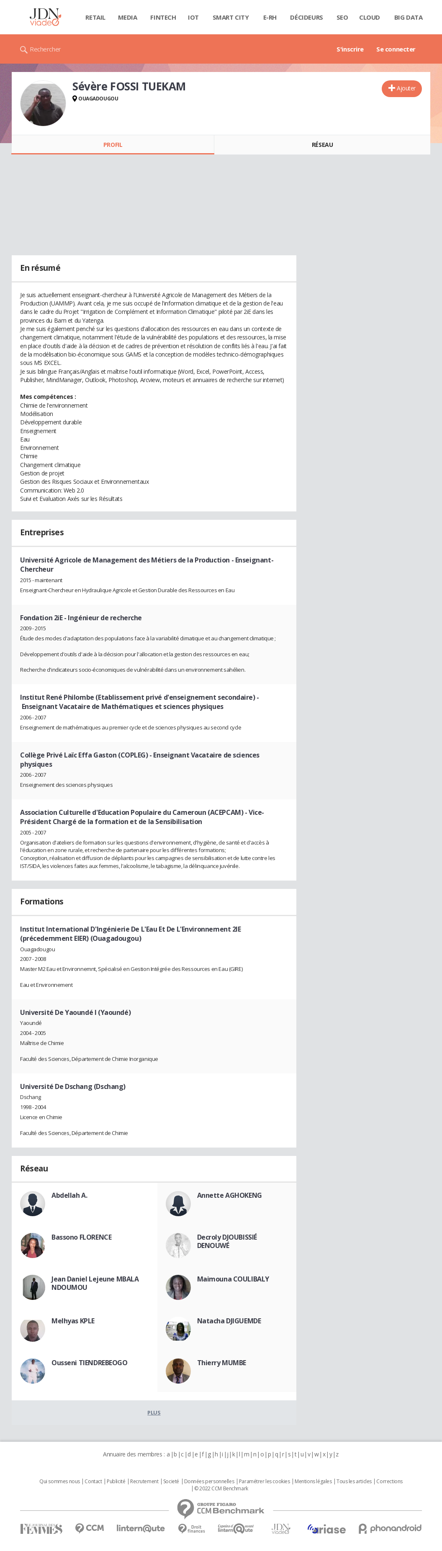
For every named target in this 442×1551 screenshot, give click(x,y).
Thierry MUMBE (222, 1362)
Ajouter (406, 88)
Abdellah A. (69, 1195)
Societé (171, 1481)
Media (127, 17)
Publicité (116, 1481)
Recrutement (144, 1481)
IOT (193, 17)
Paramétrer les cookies (264, 1481)
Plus (153, 1412)
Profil (112, 145)
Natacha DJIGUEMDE (229, 1320)
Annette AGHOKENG (229, 1195)
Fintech (163, 17)
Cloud (369, 17)
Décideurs (306, 17)
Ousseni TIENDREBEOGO (89, 1362)
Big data (408, 17)
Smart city (231, 17)
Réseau (322, 145)
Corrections (389, 1481)
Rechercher (45, 49)
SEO (342, 17)
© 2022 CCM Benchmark (221, 1489)
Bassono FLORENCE (81, 1237)
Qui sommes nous (59, 1481)
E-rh (270, 17)
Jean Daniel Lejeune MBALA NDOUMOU (95, 1283)
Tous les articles (354, 1481)
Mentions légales (313, 1481)
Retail (95, 17)
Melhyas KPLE (73, 1320)
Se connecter (396, 49)
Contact (93, 1481)
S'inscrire (350, 49)
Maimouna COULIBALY (233, 1279)
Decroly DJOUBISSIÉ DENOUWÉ (227, 1241)
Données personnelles (209, 1481)
